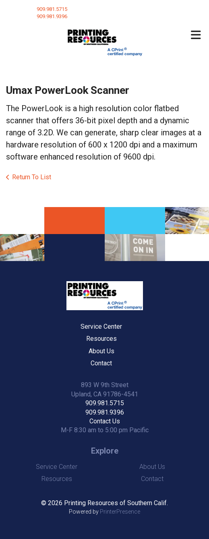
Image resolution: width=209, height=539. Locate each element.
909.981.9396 (104, 412)
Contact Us (104, 421)
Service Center (101, 326)
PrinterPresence (120, 511)
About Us (101, 351)
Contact (101, 363)
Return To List (31, 177)
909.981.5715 (52, 9)
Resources (101, 338)
